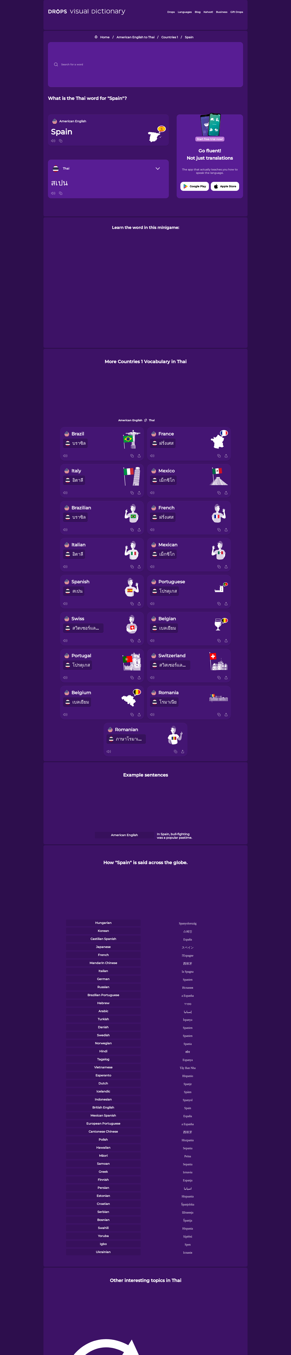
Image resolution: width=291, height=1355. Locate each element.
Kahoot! (208, 11)
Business (221, 11)
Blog (198, 11)
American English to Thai (135, 37)
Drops (171, 11)
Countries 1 (169, 37)
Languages (185, 11)
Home (104, 37)
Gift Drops (236, 11)
